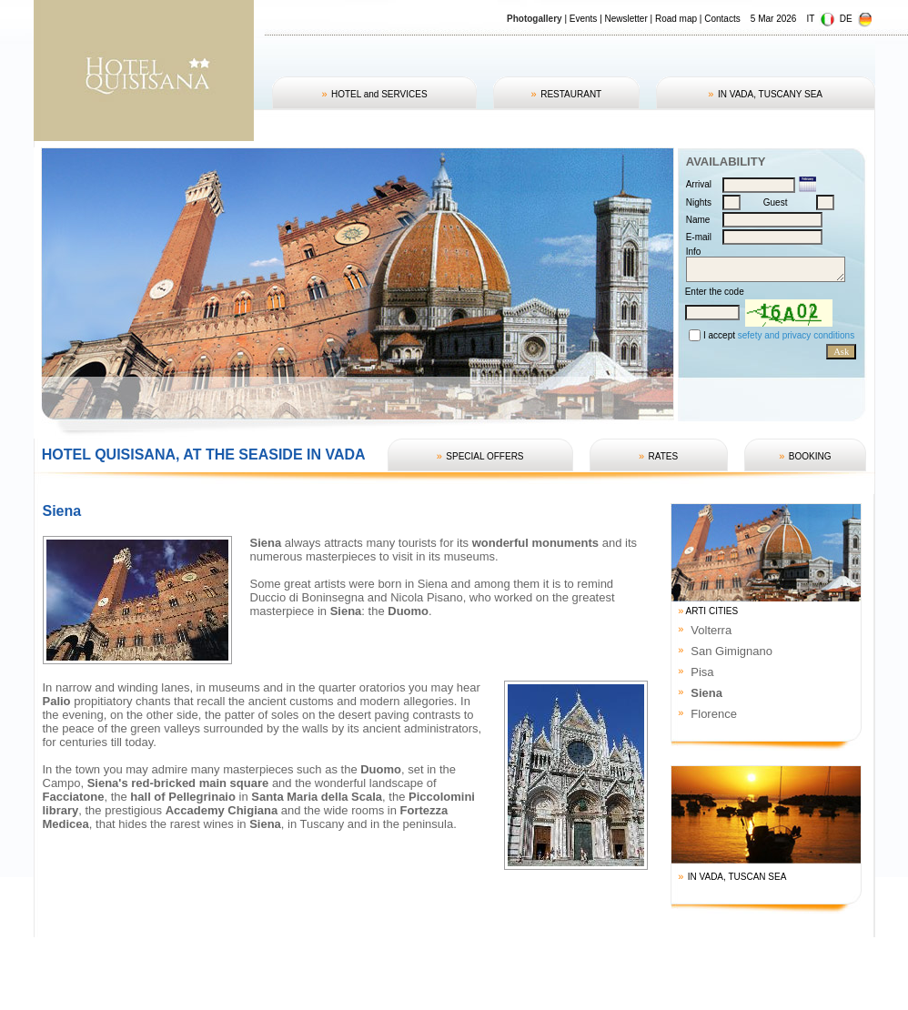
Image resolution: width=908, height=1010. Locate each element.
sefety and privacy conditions (796, 335)
